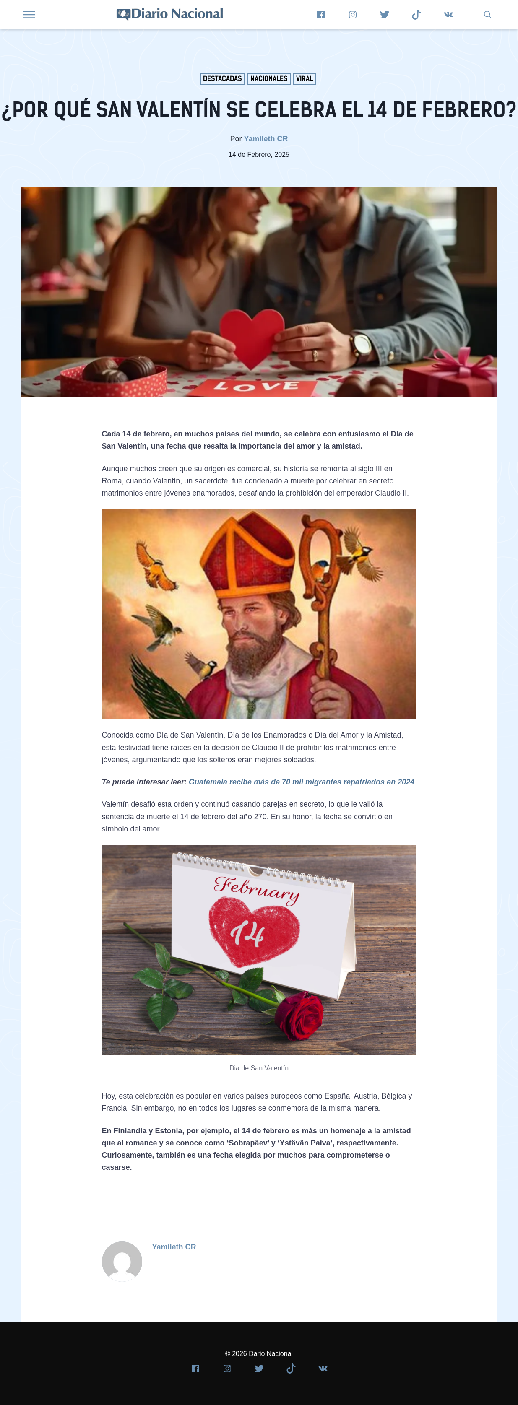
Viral (304, 79)
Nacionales (269, 79)
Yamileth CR (266, 139)
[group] (487, 14)
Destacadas (222, 79)
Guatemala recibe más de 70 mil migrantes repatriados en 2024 (301, 782)
